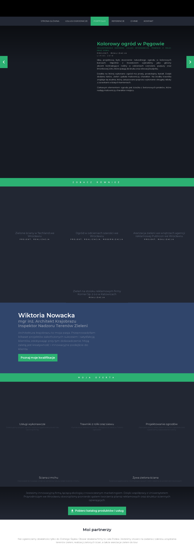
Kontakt (148, 21)
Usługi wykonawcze (137, 48)
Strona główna (50, 21)
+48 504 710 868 (84, 537)
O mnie (134, 21)
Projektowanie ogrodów (110, 48)
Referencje (118, 21)
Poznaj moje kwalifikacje (38, 296)
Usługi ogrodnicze (76, 21)
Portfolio (100, 21)
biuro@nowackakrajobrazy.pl (104, 537)
